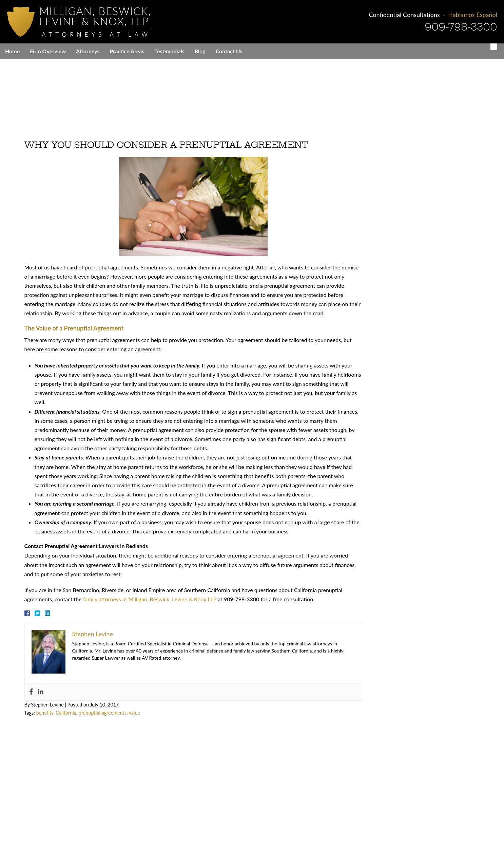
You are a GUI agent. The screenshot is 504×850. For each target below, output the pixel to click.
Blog (200, 51)
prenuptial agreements (98, 709)
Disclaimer (283, 826)
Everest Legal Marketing (217, 830)
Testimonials (169, 51)
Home (12, 51)
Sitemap (380, 826)
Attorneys (88, 51)
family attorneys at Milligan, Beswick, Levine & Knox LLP (145, 595)
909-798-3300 (461, 26)
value (130, 709)
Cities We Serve (318, 826)
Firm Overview (48, 51)
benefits (41, 709)
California (62, 709)
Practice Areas (127, 51)
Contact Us (229, 51)
